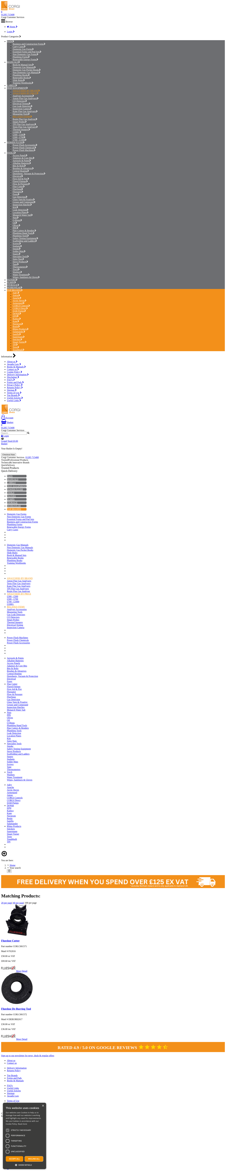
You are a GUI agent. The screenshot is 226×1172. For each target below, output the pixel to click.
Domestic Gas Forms (23, 49)
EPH (16, 316)
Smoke (17, 249)
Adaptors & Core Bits (23, 158)
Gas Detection (20, 197)
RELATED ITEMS (22, 116)
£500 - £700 (19, 137)
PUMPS (10, 282)
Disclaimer (13, 377)
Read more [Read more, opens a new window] (22, 1124)
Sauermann (19, 337)
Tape (16, 264)
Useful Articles (15, 398)
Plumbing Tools (21, 236)
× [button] (43, 1106)
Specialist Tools (21, 256)
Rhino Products (21, 329)
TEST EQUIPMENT (16, 88)
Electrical (18, 176)
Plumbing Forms (21, 57)
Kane (16, 321)
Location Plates (21, 212)
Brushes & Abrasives (23, 168)
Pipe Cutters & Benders (24, 230)
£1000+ (17, 132)
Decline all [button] (34, 1159)
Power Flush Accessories (25, 145)
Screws (17, 243)
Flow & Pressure (21, 184)
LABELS (11, 85)
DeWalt (17, 313)
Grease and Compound (24, 202)
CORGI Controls (21, 306)
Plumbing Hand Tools (23, 233)
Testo (16, 347)
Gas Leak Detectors (22, 106)
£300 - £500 (19, 134)
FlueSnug (18, 189)
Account (7, 418)
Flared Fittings (20, 181)
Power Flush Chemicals (24, 147)
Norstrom (18, 324)
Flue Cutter (19, 186)
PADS (10, 41)
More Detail (21, 971)
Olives (16, 225)
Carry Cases (19, 46)
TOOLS (10, 153)
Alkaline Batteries (22, 163)
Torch (16, 269)
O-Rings (17, 220)
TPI (15, 344)
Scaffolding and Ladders (25, 241)
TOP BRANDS (14, 290)
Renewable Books (22, 77)
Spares (16, 254)
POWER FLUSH (15, 142)
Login (11, 31)
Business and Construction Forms (29, 44)
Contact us (13, 369)
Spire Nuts (18, 259)
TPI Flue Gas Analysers (24, 124)
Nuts (16, 217)
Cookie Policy (14, 372)
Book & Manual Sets (23, 64)
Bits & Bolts (19, 166)
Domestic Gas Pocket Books (27, 70)
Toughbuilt (18, 350)
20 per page (6, 903)
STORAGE (12, 285)
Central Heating (21, 171)
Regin (16, 326)
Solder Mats (19, 251)
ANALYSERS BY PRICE (25, 93)
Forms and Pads (15, 382)
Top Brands (13, 395)
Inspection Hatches (22, 204)
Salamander (19, 331)
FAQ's (11, 380)
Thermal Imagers (21, 129)
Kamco (17, 318)
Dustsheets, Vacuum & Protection (29, 173)
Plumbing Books (21, 75)
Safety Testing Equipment (25, 238)
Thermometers (20, 267)
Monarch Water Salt (23, 215)
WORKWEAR (14, 287)
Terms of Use (14, 392)
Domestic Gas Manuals (24, 67)
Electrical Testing (21, 103)
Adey (16, 293)
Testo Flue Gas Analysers (25, 127)
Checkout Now (8, 455)
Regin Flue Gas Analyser (25, 119)
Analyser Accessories (23, 96)
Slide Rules (19, 80)
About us (12, 361)
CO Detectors (20, 101)
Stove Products (20, 261)
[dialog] (24, 1136)
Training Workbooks (23, 83)
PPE (15, 228)
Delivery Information (18, 374)
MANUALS (12, 62)
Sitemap (12, 390)
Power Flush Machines (24, 150)
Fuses (16, 194)
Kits (15, 207)
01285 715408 (7, 14)
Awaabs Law (14, 364)
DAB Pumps (19, 311)
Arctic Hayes (19, 300)
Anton (16, 295)
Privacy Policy (15, 385)
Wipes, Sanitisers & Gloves (26, 277)
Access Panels (20, 155)
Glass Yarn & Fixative (24, 199)
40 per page (18, 903)
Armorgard (19, 303)
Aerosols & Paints (22, 160)
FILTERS (11, 280)
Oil (15, 223)
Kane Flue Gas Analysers (25, 111)
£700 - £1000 (20, 140)
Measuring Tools (21, 114)
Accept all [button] (14, 1159)
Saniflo (17, 334)
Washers (17, 272)
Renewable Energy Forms (25, 59)
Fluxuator (18, 191)
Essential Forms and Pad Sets (27, 52)
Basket (7, 422)
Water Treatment (21, 274)
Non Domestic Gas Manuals (26, 72)
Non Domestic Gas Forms (25, 54)
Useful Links (14, 400)
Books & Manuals (16, 367)
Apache (17, 298)
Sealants (17, 246)
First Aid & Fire (21, 179)
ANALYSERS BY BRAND (26, 90)
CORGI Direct (20, 308)
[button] (24, 1165)
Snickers (17, 339)
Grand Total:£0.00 (9, 441)
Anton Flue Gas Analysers (25, 98)
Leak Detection (20, 210)
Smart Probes (20, 122)
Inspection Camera (22, 109)
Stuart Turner (20, 342)
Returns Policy (15, 387)
